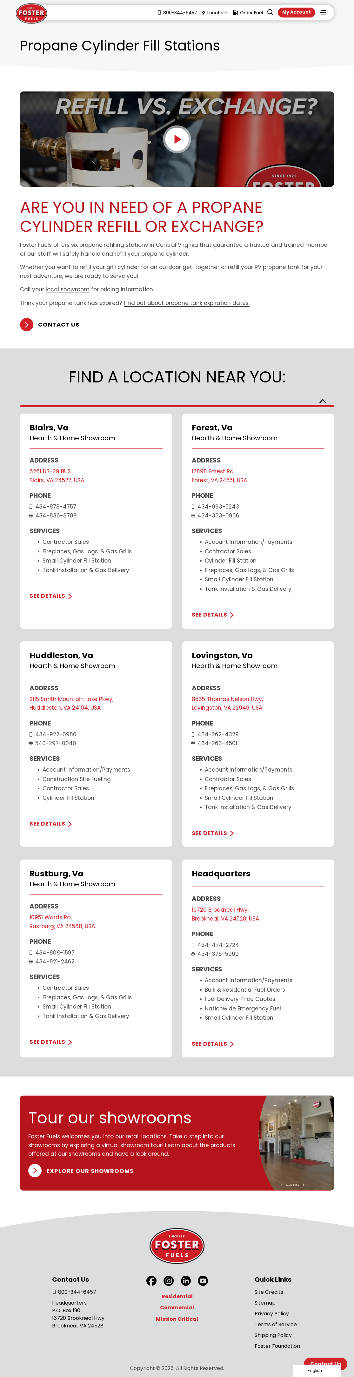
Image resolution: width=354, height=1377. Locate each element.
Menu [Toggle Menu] (323, 13)
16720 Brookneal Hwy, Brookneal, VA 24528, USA (225, 914)
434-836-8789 (53, 515)
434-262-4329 (215, 734)
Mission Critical (177, 1319)
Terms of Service (276, 1324)
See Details (47, 596)
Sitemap (265, 1302)
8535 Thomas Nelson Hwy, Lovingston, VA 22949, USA (227, 703)
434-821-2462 (52, 961)
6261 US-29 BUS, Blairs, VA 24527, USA (57, 476)
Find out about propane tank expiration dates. (187, 303)
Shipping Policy (273, 1335)
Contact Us (58, 325)
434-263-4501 (214, 743)
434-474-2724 (215, 945)
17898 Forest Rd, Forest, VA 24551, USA (219, 476)
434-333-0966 (215, 515)
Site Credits (269, 1292)
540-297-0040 (53, 743)
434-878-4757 (53, 506)
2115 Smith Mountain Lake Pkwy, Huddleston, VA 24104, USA (71, 703)
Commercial (177, 1307)
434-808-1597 (52, 952)
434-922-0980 (53, 734)
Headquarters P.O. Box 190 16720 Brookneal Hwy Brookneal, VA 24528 (78, 1314)
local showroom (68, 290)
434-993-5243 (215, 506)
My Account (296, 12)
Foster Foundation (277, 1346)
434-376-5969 (215, 954)
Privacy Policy (272, 1313)
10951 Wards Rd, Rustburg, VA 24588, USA (62, 922)
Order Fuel (248, 13)
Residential (177, 1296)
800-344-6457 (177, 13)
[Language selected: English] (316, 1371)
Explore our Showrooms (90, 1170)
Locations (215, 13)
